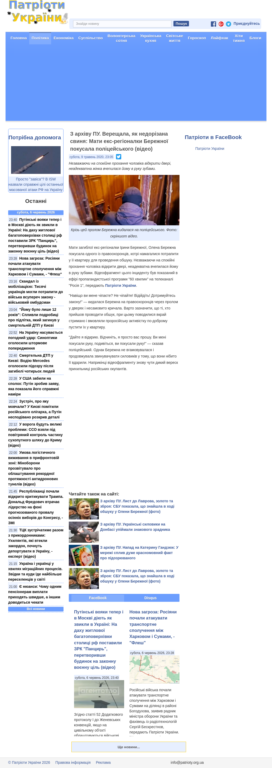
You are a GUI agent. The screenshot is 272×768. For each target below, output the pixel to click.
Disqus (150, 598)
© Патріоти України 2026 (29, 762)
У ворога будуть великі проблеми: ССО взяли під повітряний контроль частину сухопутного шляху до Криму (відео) (35, 434)
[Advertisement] (136, 84)
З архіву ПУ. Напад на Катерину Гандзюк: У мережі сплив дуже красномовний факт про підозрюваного (139, 552)
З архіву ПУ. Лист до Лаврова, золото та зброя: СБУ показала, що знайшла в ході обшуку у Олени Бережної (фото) (137, 506)
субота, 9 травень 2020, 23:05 (91, 157)
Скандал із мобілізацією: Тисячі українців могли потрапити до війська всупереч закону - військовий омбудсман (35, 291)
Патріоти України (120, 285)
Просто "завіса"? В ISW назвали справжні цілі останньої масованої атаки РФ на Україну (35, 184)
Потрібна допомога (34, 137)
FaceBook (98, 598)
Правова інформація (73, 762)
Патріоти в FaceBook (213, 137)
